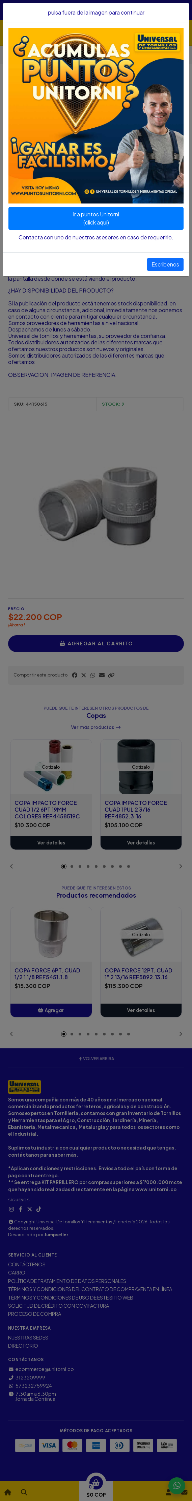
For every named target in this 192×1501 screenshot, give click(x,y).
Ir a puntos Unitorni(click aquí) (96, 218)
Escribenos (165, 264)
